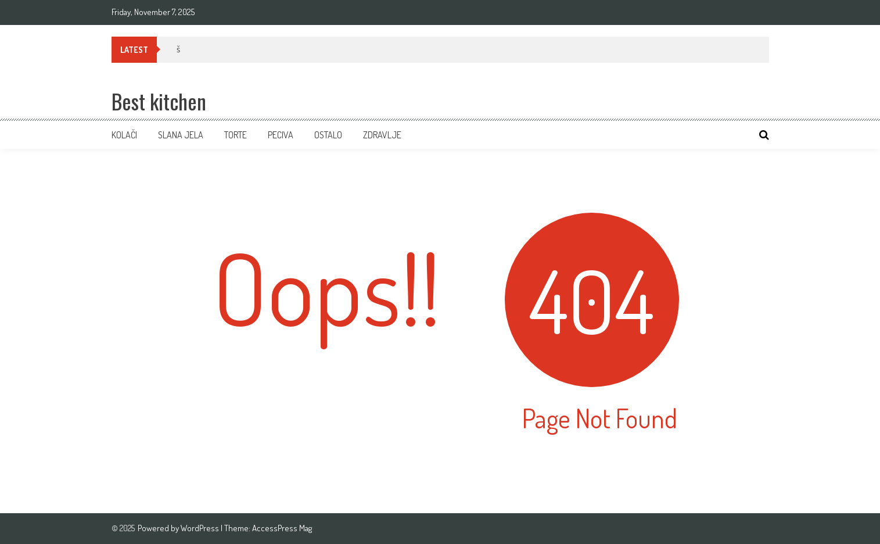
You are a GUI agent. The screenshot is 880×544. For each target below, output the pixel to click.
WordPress (201, 528)
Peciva (280, 135)
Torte (235, 135)
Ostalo (328, 135)
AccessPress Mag (282, 528)
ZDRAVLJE (382, 135)
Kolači (124, 135)
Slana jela (180, 135)
